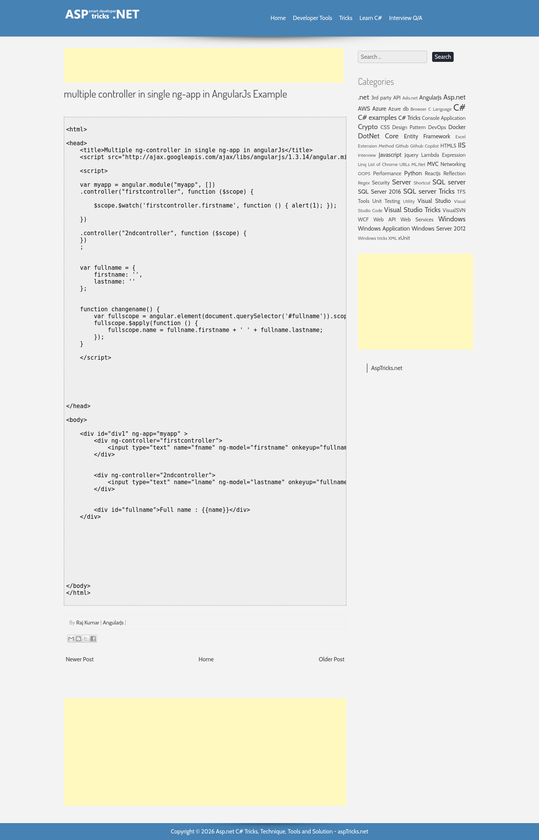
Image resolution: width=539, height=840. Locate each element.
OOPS (364, 173)
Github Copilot (424, 146)
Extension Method (376, 146)
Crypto (368, 127)
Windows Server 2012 (439, 228)
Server (401, 182)
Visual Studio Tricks (412, 210)
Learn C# (370, 18)
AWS (364, 108)
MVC (433, 164)
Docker (457, 127)
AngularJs (113, 622)
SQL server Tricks (429, 191)
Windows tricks (372, 238)
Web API (384, 219)
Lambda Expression (443, 155)
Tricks (345, 18)
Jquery (411, 155)
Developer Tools (312, 18)
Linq (362, 164)
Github (402, 146)
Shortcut (422, 183)
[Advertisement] (204, 65)
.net (363, 97)
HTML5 (448, 146)
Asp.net (454, 97)
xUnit (404, 238)
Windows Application (384, 228)
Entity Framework (427, 136)
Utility (409, 201)
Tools (363, 201)
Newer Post (80, 659)
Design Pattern (409, 127)
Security (381, 182)
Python (413, 173)
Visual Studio (434, 201)
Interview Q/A (406, 18)
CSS (385, 127)
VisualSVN (454, 210)
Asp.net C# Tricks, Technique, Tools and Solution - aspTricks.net (292, 831)
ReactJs (433, 173)
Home (278, 18)
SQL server (449, 182)
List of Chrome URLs (388, 164)
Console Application (444, 118)
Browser (418, 109)
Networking (453, 164)
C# (459, 107)
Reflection (454, 173)
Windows (452, 219)
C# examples (377, 117)
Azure (379, 108)
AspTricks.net (387, 368)
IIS (462, 145)
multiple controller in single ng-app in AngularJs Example (175, 93)
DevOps (437, 127)
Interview (367, 155)
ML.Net (418, 164)
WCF (363, 219)
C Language (440, 109)
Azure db (398, 109)
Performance (387, 173)
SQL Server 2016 (379, 191)
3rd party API (386, 98)
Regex (364, 183)
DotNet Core (378, 136)
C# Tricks (409, 118)
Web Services (417, 219)
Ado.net (410, 98)
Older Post (331, 659)
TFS (461, 192)
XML (392, 238)
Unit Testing (386, 201)
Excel (461, 136)
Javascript (390, 154)
